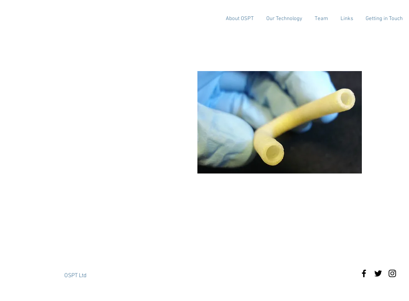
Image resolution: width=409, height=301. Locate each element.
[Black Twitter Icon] (378, 273)
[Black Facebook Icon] (364, 273)
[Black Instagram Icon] (392, 273)
